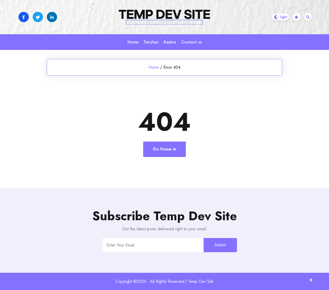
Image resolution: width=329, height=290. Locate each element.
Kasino (170, 42)
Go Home (164, 149)
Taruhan (151, 42)
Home (132, 42)
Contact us (191, 42)
